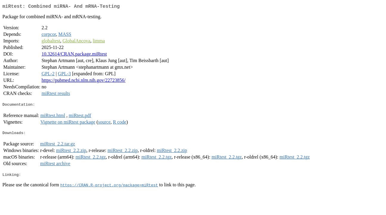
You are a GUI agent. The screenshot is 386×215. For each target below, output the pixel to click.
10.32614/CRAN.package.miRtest (74, 55)
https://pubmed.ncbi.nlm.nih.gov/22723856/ (83, 81)
